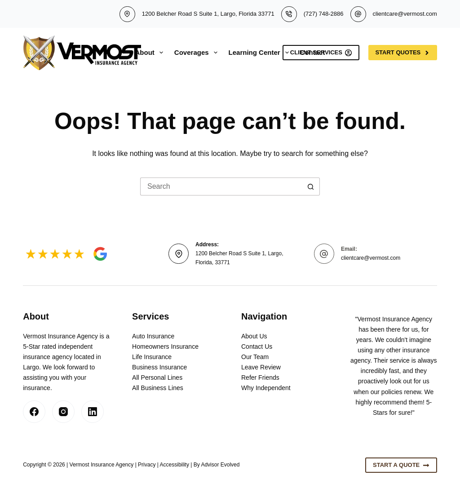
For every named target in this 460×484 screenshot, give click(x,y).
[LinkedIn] (92, 411)
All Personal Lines (157, 377)
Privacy (146, 465)
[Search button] (311, 186)
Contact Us (256, 346)
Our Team (255, 356)
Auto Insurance (153, 336)
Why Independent (266, 387)
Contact (312, 52)
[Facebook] (34, 411)
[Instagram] (63, 411)
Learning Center (260, 52)
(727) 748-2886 (324, 13)
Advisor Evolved (220, 465)
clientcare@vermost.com (405, 13)
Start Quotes (402, 52)
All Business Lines (157, 387)
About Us (254, 336)
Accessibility (174, 465)
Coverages (197, 52)
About (151, 52)
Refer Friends (260, 377)
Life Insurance (152, 356)
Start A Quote (401, 465)
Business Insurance (159, 367)
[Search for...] (221, 186)
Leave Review (261, 367)
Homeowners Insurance (165, 346)
